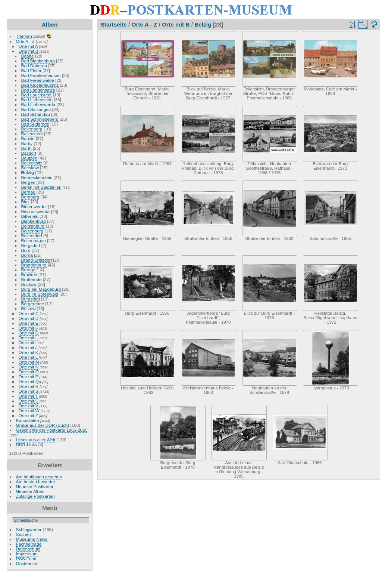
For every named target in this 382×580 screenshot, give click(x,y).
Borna (27, 255)
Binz (25, 201)
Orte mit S (28, 391)
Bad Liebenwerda (38, 104)
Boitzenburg (33, 225)
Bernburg (30, 196)
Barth (26, 148)
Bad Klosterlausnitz (40, 85)
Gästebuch (26, 563)
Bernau (28, 191)
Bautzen (29, 157)
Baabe (27, 55)
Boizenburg (32, 230)
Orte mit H (29, 337)
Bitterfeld (29, 216)
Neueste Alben (30, 491)
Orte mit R (29, 386)
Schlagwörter (29, 529)
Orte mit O (29, 371)
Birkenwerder (34, 206)
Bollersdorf (31, 235)
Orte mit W (29, 410)
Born (26, 250)
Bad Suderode (35, 123)
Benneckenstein (37, 177)
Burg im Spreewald (39, 293)
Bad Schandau (35, 114)
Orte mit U (29, 400)
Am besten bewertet (35, 481)
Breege (28, 269)
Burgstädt (30, 298)
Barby (27, 143)
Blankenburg (33, 221)
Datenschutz (28, 548)
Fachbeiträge (29, 544)
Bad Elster (31, 70)
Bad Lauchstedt (36, 94)
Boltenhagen (33, 240)
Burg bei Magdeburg (41, 289)
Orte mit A (28, 46)
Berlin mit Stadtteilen (41, 187)
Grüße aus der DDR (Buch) (42, 425)
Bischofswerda (35, 211)
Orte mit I (28, 342)
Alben (50, 24)
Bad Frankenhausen (41, 75)
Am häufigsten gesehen (39, 476)
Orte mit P (28, 376)
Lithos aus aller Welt (36, 439)
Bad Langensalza (38, 89)
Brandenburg (34, 264)
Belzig (27, 172)
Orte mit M (29, 362)
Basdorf (29, 153)
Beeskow (30, 167)
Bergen (28, 182)
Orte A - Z (25, 41)
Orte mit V (28, 405)
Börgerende (32, 303)
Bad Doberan (34, 65)
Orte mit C (29, 313)
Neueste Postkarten (35, 486)
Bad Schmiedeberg (40, 119)
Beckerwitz (32, 162)
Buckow (29, 284)
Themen (24, 36)
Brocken (29, 274)
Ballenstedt (32, 133)
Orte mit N (29, 366)
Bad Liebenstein (37, 99)
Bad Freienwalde (37, 80)
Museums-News (31, 539)
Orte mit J (28, 347)
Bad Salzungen (36, 109)
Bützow (28, 308)
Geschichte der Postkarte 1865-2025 (52, 430)
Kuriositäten (28, 420)
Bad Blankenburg (38, 60)
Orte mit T (28, 396)
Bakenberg (32, 128)
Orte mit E (28, 323)
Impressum (27, 553)
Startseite (114, 24)
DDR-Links (26, 444)
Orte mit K (28, 352)
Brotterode (31, 279)
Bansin (28, 138)
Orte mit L (28, 357)
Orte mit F (28, 328)
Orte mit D (29, 318)
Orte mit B (28, 51)
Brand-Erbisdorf (36, 259)
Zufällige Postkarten (35, 496)
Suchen (23, 534)
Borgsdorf (30, 245)
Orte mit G (29, 332)
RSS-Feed (26, 558)
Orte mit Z (28, 415)
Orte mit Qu (30, 381)
